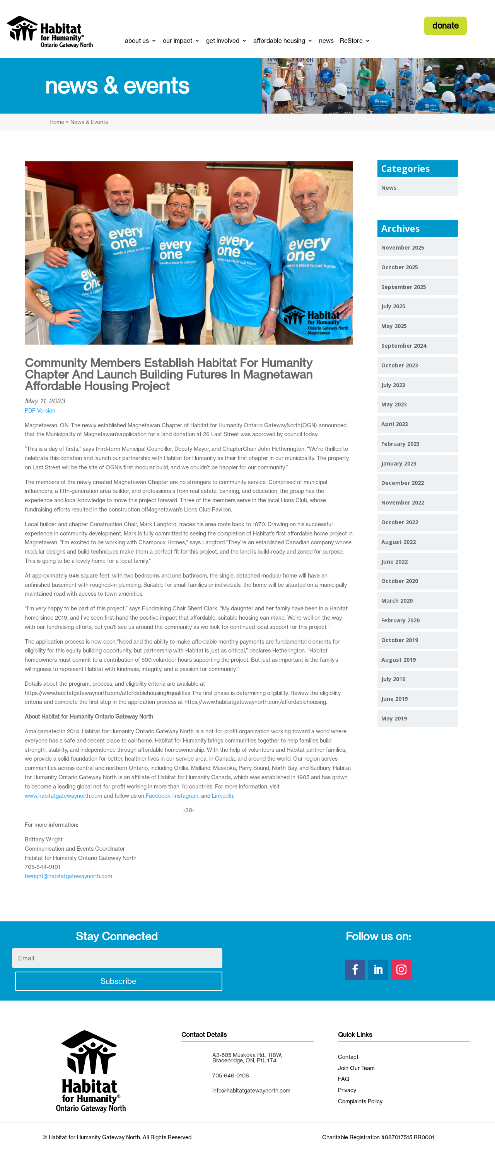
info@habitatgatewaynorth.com (251, 1090)
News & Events (88, 122)
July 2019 (393, 679)
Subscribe (119, 981)
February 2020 (400, 620)
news (326, 40)
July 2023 (393, 385)
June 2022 (394, 561)
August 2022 (398, 541)
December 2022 (402, 482)
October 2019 (399, 640)
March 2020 (397, 600)
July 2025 (393, 306)
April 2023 (394, 424)
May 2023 (394, 404)
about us (137, 40)
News (389, 187)
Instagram (185, 795)
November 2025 (402, 247)
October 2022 (399, 522)
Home (57, 122)
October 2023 (399, 365)
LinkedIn (222, 795)
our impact (177, 40)
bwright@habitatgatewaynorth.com (68, 876)
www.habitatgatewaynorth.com (63, 795)
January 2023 (398, 463)
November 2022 (402, 502)
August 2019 (398, 659)
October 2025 (399, 267)
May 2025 (394, 326)
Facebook (158, 795)
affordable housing (279, 40)
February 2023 (400, 443)
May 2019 (394, 718)
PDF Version (40, 410)
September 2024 (403, 345)
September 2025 (403, 287)
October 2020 (399, 580)
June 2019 (394, 698)
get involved (222, 40)
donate (445, 25)
